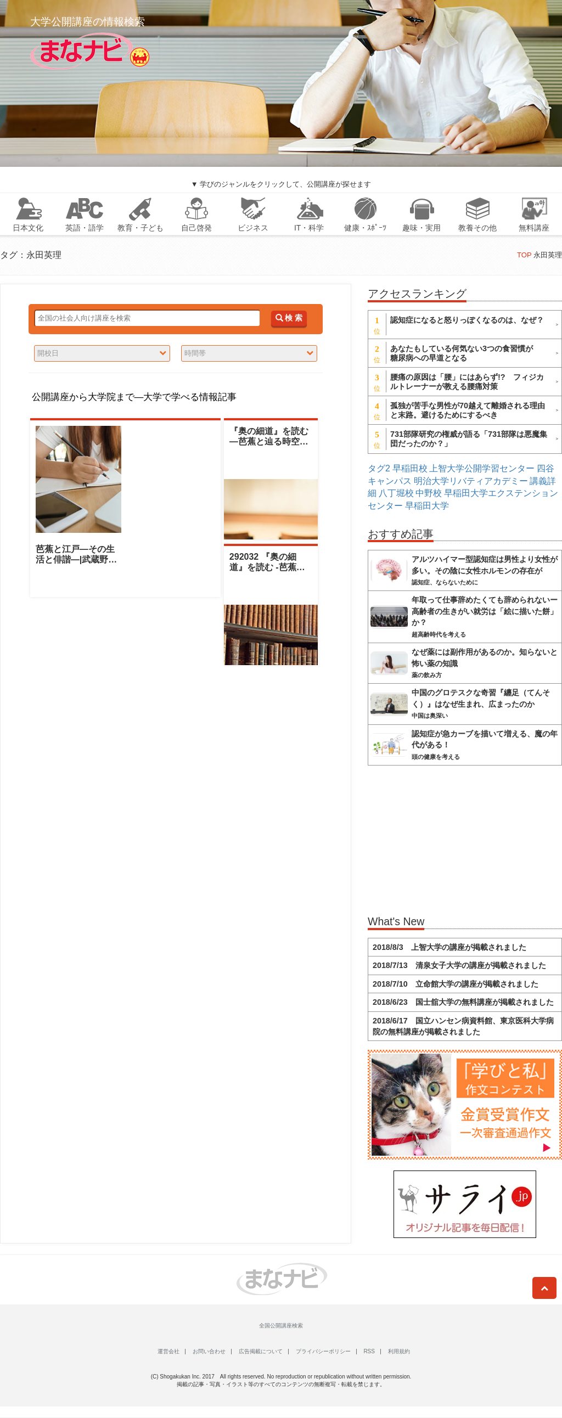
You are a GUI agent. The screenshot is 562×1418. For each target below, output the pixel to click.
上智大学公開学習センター (482, 468)
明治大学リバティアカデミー (471, 481)
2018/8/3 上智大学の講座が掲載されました (449, 947)
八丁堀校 (396, 493)
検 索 (289, 318)
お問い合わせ (209, 1351)
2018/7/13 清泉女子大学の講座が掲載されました (459, 965)
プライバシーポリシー (323, 1351)
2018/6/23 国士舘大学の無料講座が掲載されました (463, 1002)
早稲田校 (410, 468)
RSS (369, 1351)
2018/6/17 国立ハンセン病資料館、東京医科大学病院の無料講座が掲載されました (463, 1026)
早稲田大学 (427, 505)
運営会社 (168, 1351)
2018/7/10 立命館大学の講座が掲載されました (455, 984)
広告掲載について (261, 1351)
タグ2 (379, 468)
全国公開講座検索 (281, 1326)
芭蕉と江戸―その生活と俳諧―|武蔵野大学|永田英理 (76, 559)
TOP (524, 255)
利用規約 (399, 1351)
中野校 (428, 493)
